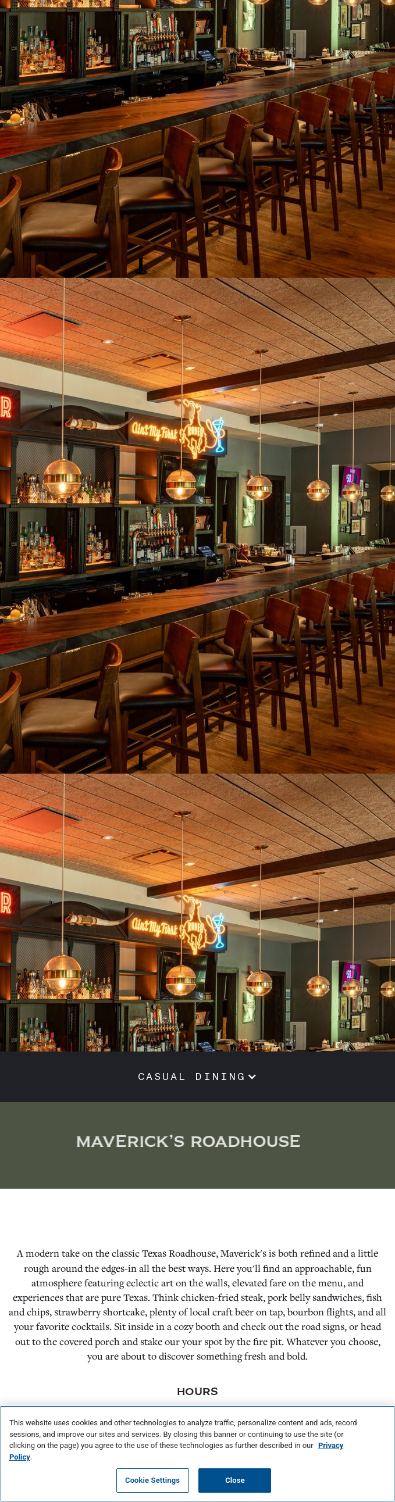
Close (235, 1480)
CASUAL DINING (191, 1077)
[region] (197, 1454)
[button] (197, 1076)
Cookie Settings (152, 1480)
